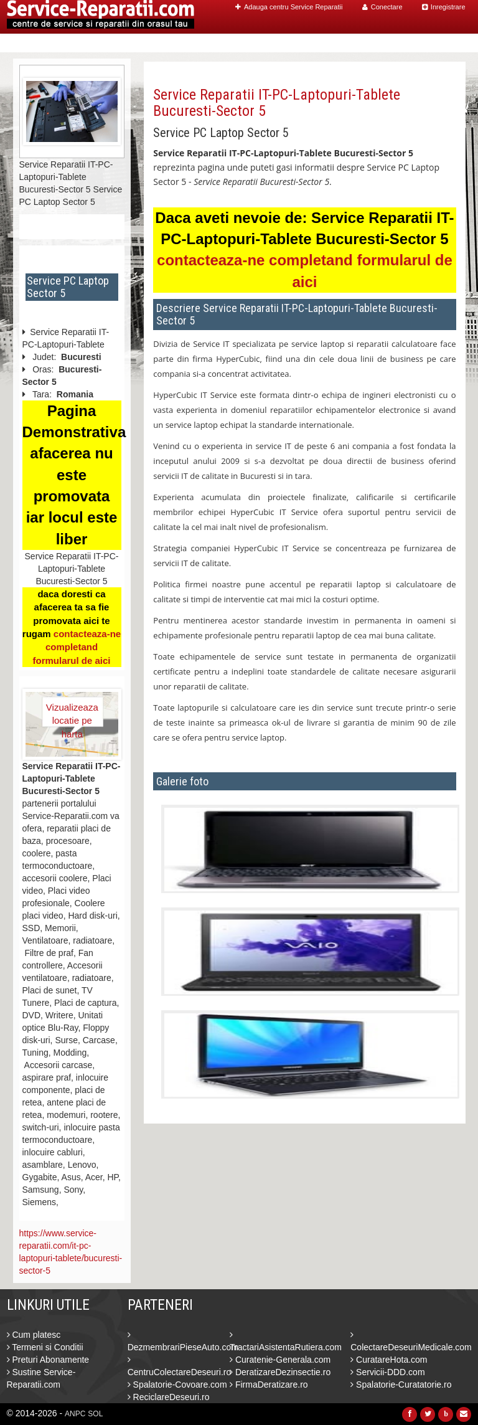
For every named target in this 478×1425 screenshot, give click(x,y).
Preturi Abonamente (48, 1360)
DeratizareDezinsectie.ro (280, 1372)
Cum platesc (34, 1335)
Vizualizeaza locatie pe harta (72, 714)
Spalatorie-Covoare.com (177, 1384)
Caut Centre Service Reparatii (310, 43)
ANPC (75, 1413)
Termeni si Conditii (45, 1347)
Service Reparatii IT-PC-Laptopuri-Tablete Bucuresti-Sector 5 (276, 103)
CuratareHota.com (388, 1360)
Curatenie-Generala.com (280, 1360)
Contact (439, 43)
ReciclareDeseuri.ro (169, 1397)
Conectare (382, 7)
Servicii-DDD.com (387, 1372)
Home (219, 43)
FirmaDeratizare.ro (269, 1384)
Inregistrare (444, 7)
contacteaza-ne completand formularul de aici (76, 647)
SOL (95, 1413)
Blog (400, 43)
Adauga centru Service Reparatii (288, 7)
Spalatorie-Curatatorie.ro (400, 1384)
